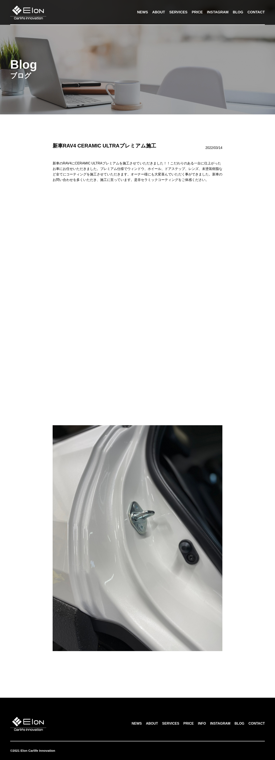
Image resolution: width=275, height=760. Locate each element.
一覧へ (137, 668)
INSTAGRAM (218, 12)
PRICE (197, 12)
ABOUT (158, 12)
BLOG (238, 12)
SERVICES (178, 12)
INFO (202, 723)
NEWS (142, 12)
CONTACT (256, 12)
